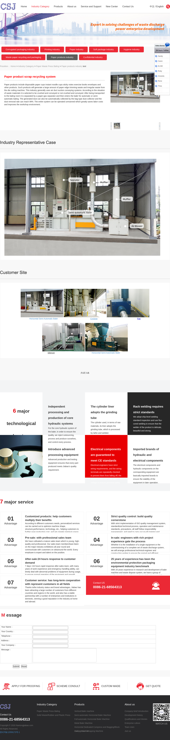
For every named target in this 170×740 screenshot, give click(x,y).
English (160, 6)
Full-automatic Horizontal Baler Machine (92, 719)
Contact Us (128, 6)
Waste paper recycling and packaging (23, 57)
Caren (160, 61)
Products (58, 6)
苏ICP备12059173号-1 (10, 732)
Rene (160, 81)
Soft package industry (103, 49)
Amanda (161, 76)
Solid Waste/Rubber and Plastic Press (53, 715)
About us (71, 6)
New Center (112, 6)
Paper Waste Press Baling (47, 66)
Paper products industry (62, 57)
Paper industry (76, 49)
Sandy (160, 56)
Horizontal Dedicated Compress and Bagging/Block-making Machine (97, 727)
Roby (160, 71)
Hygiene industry (132, 49)
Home (24, 6)
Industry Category (40, 6)
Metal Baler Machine (83, 723)
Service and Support (91, 6)
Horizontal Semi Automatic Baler (43, 319)
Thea (160, 86)
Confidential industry (93, 57)
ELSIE (160, 66)
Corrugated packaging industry (20, 49)
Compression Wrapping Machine (88, 731)
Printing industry (52, 49)
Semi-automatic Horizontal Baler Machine (92, 715)
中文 (152, 6)
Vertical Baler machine (84, 711)
